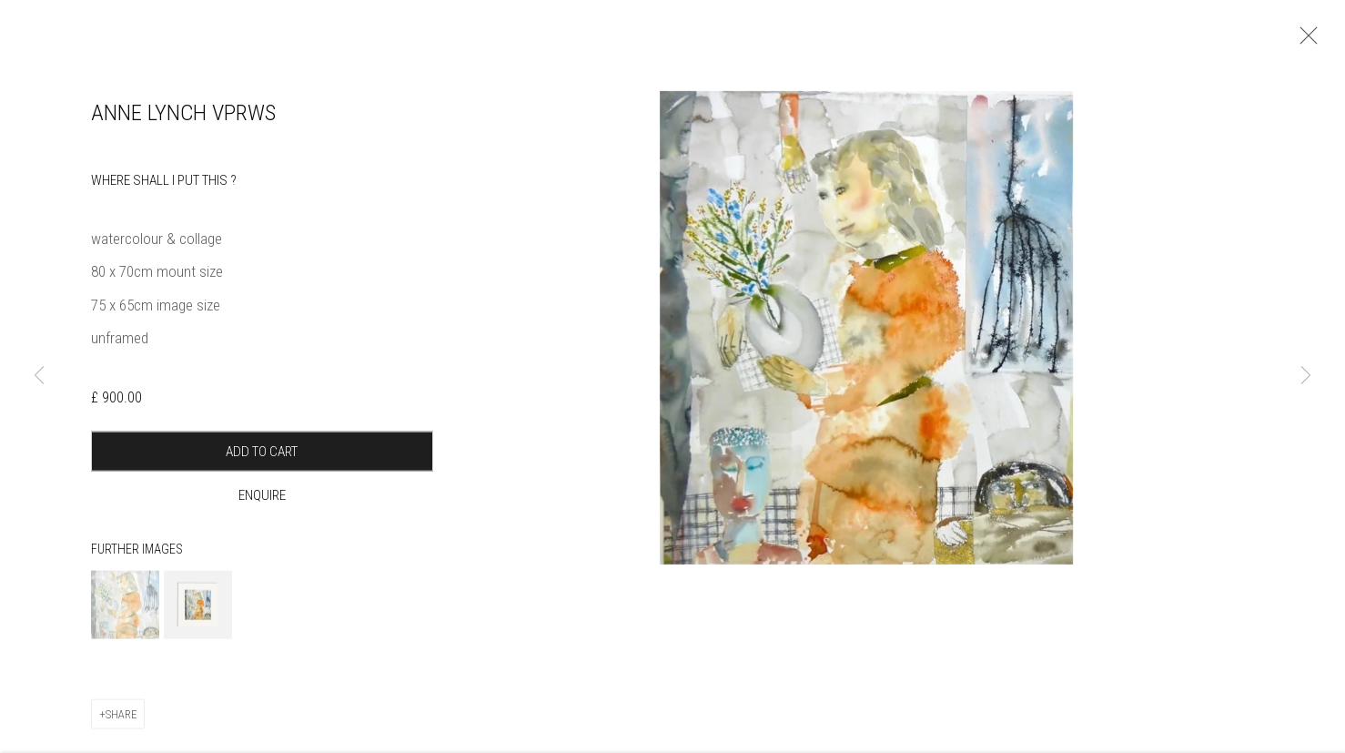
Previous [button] (39, 376)
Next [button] (1306, 376)
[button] (125, 619)
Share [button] (121, 728)
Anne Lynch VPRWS (183, 127)
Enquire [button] (262, 510)
